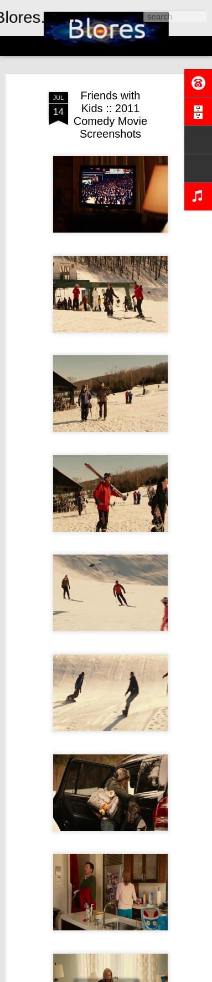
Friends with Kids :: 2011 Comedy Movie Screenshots (110, 114)
